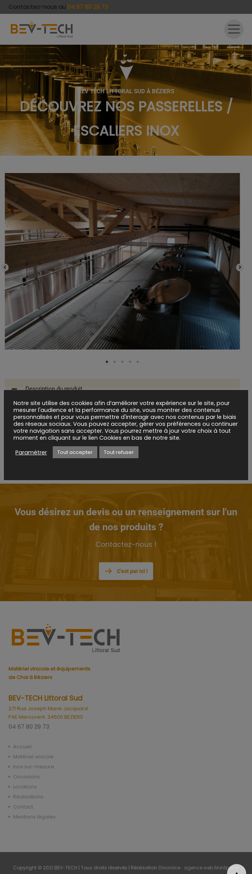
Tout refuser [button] (119, 452)
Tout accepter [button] (75, 452)
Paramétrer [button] (31, 452)
